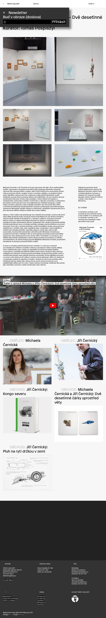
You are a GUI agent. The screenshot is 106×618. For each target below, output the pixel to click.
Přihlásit (59, 22)
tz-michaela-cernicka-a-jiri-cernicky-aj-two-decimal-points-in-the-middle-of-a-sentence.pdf (90, 214)
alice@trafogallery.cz (79, 582)
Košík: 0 (91, 4)
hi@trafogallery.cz (9, 576)
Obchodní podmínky (10, 598)
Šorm (11, 614)
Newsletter (7, 596)
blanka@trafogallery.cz (80, 572)
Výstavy (36, 4)
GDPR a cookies (9, 600)
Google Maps (8, 580)
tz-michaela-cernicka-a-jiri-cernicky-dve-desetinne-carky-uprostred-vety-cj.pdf (89, 219)
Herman (21, 614)
